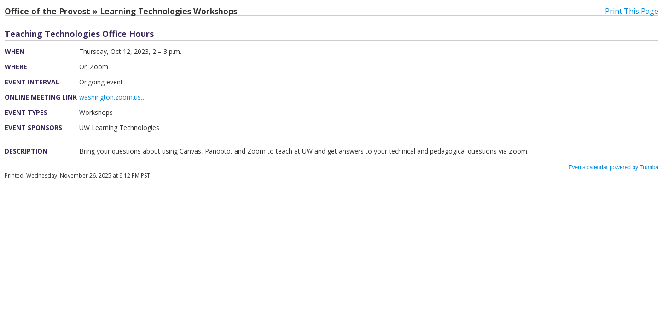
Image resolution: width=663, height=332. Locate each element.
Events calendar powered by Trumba (613, 167)
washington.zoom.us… (112, 97)
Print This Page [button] (631, 11)
